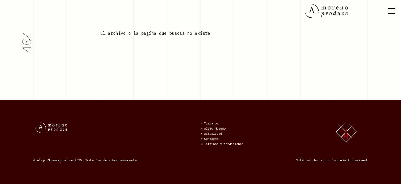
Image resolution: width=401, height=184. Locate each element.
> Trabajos (209, 123)
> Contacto (209, 139)
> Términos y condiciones (222, 144)
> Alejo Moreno (213, 128)
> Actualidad (211, 133)
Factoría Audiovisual (349, 160)
